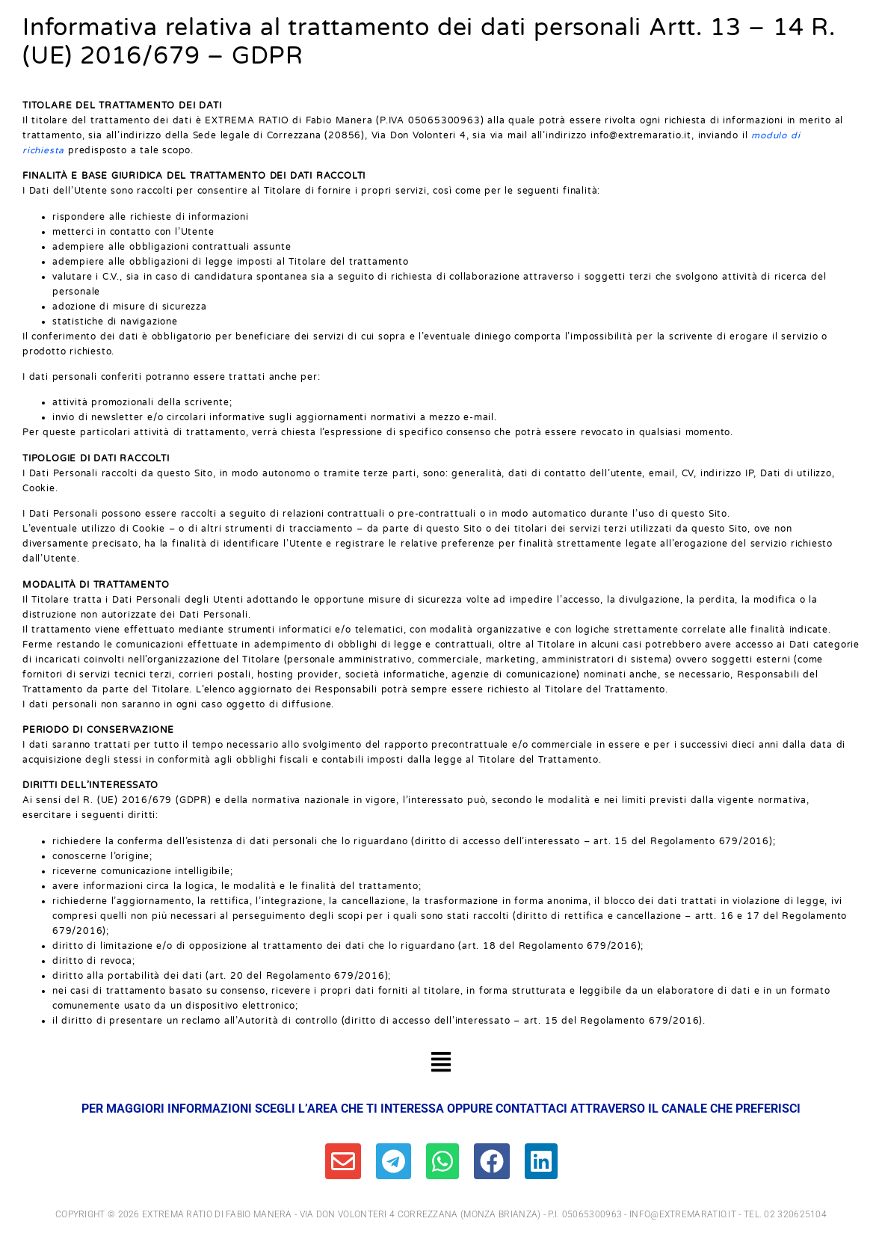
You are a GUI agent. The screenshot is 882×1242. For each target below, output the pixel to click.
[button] (441, 1064)
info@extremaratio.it (682, 1214)
